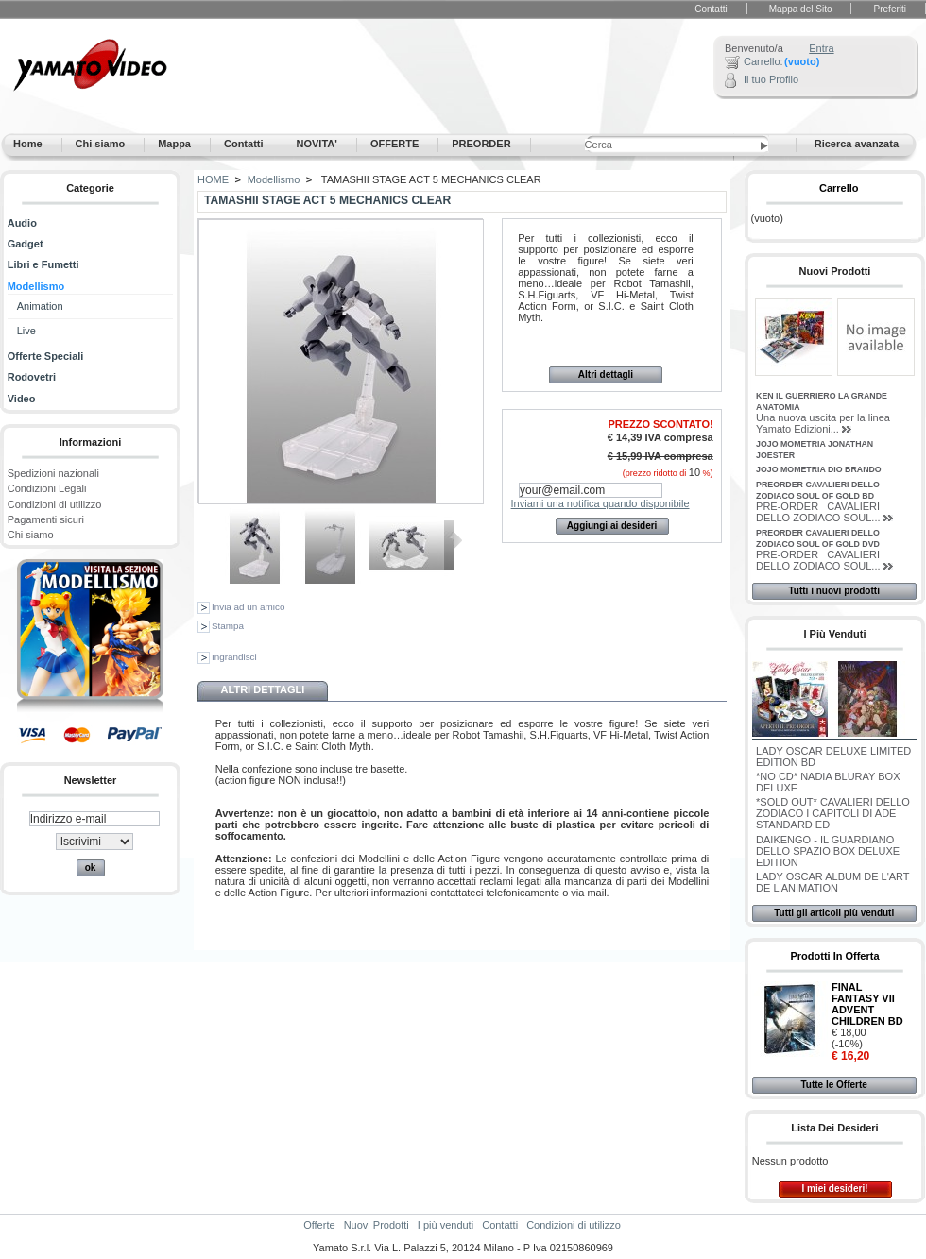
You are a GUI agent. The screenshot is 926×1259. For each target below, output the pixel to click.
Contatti (710, 9)
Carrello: (763, 61)
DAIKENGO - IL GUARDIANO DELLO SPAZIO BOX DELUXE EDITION (828, 851)
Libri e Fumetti (43, 264)
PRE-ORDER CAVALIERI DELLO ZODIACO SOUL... (818, 512)
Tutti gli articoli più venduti (834, 913)
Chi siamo (31, 534)
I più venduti (834, 633)
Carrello (839, 188)
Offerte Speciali (46, 356)
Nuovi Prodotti (835, 271)
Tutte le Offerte (833, 1085)
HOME (213, 179)
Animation (40, 306)
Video (22, 398)
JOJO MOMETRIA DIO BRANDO (819, 469)
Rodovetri (32, 377)
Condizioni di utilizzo (55, 504)
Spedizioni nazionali (53, 473)
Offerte (318, 1225)
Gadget (25, 243)
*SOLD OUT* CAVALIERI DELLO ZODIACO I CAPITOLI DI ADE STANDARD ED (833, 813)
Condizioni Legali (47, 488)
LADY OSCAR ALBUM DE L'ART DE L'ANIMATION (832, 882)
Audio (22, 223)
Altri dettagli (605, 374)
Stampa (228, 626)
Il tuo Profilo (771, 79)
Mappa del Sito (800, 9)
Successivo (458, 540)
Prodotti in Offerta (834, 955)
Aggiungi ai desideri (612, 525)
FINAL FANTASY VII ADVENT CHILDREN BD (867, 1004)
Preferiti (890, 9)
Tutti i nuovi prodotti (833, 591)
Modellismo (36, 286)
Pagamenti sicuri (46, 519)
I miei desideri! (834, 1188)
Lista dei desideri (834, 1127)
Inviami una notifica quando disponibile (600, 503)
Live (26, 330)
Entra (821, 48)
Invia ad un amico (248, 607)
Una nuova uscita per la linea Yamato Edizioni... (823, 423)
